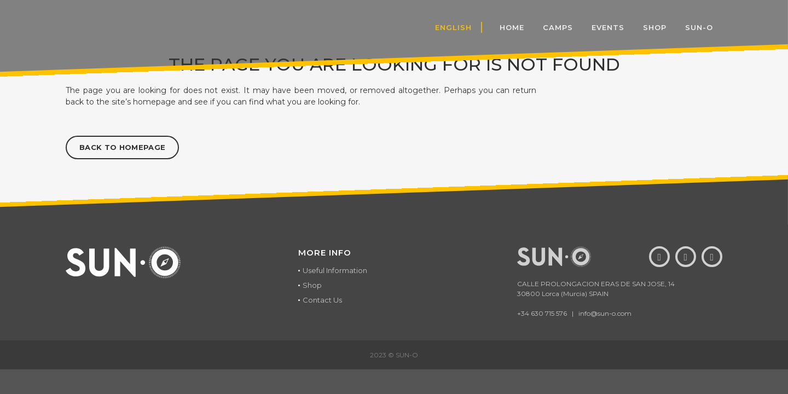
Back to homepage (122, 147)
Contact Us (322, 300)
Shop (312, 285)
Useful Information (335, 270)
